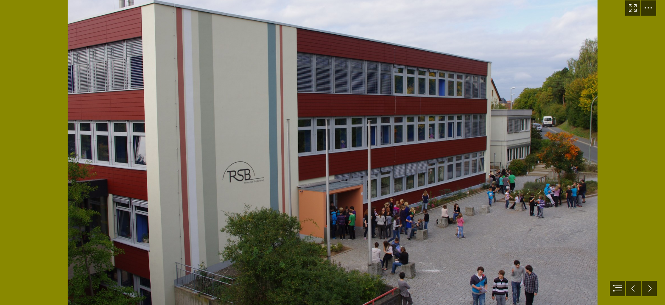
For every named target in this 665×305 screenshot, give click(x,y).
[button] (632, 8)
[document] (332, 152)
